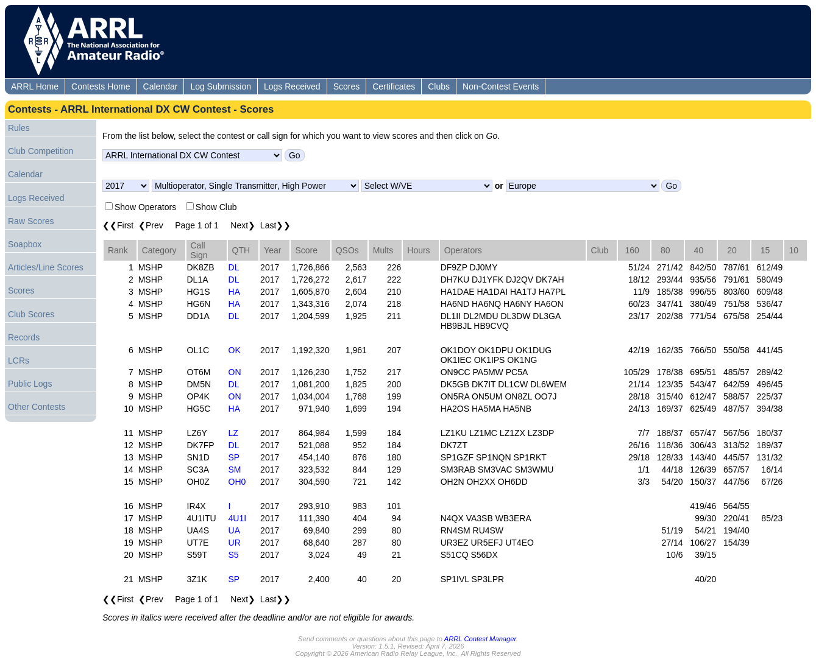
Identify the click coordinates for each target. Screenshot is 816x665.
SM (235, 469)
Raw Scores (31, 221)
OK (235, 350)
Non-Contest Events (501, 86)
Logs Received (292, 86)
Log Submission (220, 86)
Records (24, 337)
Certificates (393, 86)
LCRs (18, 360)
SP (234, 457)
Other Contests (36, 407)
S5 (234, 555)
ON (235, 372)
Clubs (439, 86)
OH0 (237, 482)
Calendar (160, 86)
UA (234, 530)
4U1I (238, 518)
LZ (233, 433)
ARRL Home (35, 86)
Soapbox (24, 244)
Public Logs (30, 384)
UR (235, 542)
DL (234, 267)
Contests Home (100, 86)
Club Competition (40, 151)
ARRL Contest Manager (480, 638)
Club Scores (31, 314)
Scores (346, 86)
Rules (19, 128)
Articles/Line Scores (45, 267)
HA (234, 292)
